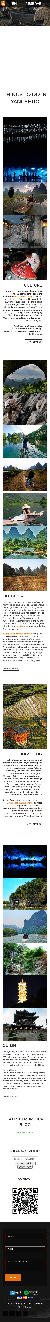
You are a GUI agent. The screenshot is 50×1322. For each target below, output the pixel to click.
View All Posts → (25, 1132)
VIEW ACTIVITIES (34, 342)
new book (20, 626)
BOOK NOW (25, 1167)
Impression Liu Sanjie (23, 296)
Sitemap (28, 1307)
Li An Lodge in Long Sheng (20, 803)
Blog (20, 1307)
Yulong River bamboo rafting (16, 634)
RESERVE (33, 3)
